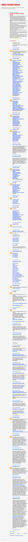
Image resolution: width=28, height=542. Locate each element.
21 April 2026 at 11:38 (16, 529)
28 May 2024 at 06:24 (16, 433)
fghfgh (14, 196)
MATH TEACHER (16, 251)
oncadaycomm (16, 324)
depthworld (18, 288)
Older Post (25, 533)
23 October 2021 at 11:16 (17, 353)
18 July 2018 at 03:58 (16, 205)
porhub (14, 264)
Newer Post (12, 533)
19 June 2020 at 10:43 (16, 229)
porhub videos (16, 261)
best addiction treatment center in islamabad (19, 378)
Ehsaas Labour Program (17, 226)
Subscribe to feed (4, 539)
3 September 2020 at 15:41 (17, 283)
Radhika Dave (15, 477)
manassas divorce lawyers (18, 430)
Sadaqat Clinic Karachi (17, 373)
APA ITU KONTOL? (16, 401)
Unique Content (16, 237)
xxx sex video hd (16, 280)
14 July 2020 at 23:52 (16, 243)
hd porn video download (17, 275)
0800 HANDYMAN (10, 4)
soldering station (16, 199)
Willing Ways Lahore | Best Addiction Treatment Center (18, 355)
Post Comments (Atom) (19, 535)
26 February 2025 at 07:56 (17, 447)
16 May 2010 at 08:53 (16, 47)
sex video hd (15, 278)
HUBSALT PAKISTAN (17, 231)
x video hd (15, 266)
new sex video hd (16, 281)
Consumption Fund (20, 484)
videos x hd (15, 267)
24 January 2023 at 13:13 (17, 381)
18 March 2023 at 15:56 (16, 407)
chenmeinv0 (15, 99)
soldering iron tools (16, 203)
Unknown (14, 49)
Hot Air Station (15, 200)
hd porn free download (17, 274)
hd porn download (16, 273)
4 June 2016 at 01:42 (16, 97)
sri (13, 291)
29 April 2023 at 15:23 (16, 415)
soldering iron (15, 202)
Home (19, 533)
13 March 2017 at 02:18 (16, 127)
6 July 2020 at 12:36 (16, 234)
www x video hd (16, 269)
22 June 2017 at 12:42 (16, 142)
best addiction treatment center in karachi (18, 387)
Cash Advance (16, 144)
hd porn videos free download (18, 276)
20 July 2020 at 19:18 (16, 249)
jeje (13, 182)
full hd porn (15, 271)
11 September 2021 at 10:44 (17, 332)
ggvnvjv (14, 224)
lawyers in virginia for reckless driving (20, 431)
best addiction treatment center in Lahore (18, 412)
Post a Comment (12, 531)
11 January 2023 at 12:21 (17, 371)
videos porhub (15, 265)
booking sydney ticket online (18, 54)
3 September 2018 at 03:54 (17, 222)
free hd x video (15, 270)
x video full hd (15, 268)
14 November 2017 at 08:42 (17, 181)
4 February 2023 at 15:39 (16, 400)
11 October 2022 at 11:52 (17, 362)
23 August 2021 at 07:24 (16, 307)
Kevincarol (15, 435)
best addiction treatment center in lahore (19, 369)
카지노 (24, 329)
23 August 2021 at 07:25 (16, 323)
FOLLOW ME (15, 253)
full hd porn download (17, 277)
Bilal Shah (15, 285)
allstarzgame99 (16, 334)
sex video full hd (16, 279)
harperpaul (15, 417)
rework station (15, 201)
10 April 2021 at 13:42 (16, 290)
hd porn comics (16, 272)
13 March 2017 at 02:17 (16, 112)
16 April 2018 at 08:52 (16, 195)
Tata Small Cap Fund (17, 449)
